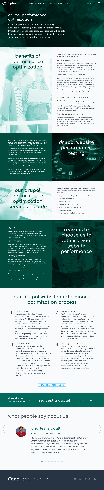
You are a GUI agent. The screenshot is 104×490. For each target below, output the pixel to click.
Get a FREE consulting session (52, 385)
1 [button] (42, 461)
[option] (52, 439)
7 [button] (62, 461)
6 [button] (58, 461)
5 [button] (55, 461)
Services (39, 3)
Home (30, 3)
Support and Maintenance (58, 3)
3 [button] (49, 461)
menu (99, 3)
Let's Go (87, 400)
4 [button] (52, 461)
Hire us (89, 3)
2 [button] (45, 461)
